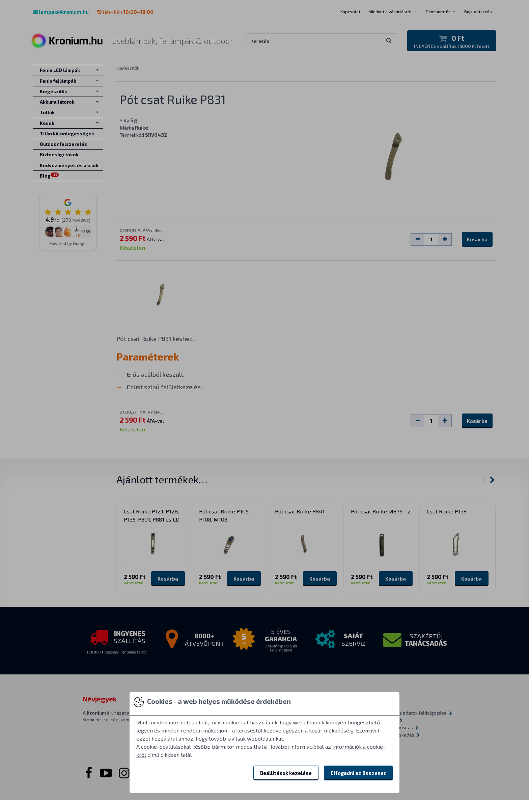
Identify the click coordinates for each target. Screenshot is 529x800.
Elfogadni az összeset (358, 773)
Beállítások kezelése (286, 773)
